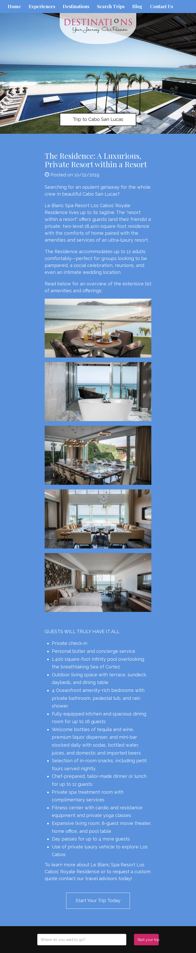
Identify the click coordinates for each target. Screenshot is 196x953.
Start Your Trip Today (98, 900)
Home (14, 6)
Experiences (42, 6)
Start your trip (147, 940)
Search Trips (111, 6)
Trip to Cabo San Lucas (98, 119)
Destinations (76, 6)
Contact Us (161, 6)
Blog (137, 6)
